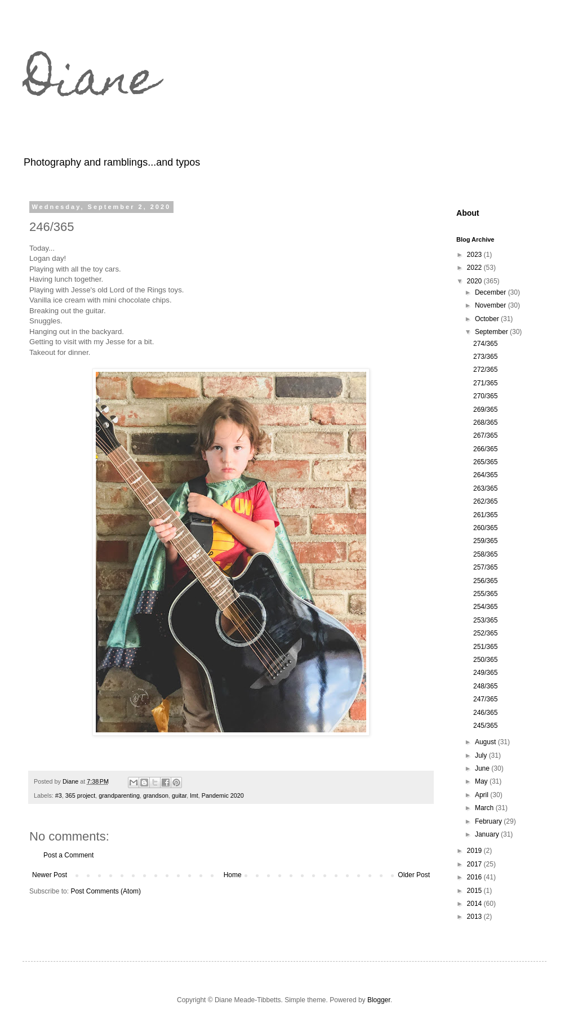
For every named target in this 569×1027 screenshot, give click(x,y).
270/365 (485, 396)
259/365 (485, 541)
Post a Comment (68, 855)
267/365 (485, 435)
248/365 (485, 686)
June (483, 768)
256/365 (485, 581)
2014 (475, 904)
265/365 (485, 462)
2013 (475, 917)
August (486, 742)
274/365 (485, 344)
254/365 (485, 607)
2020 (475, 281)
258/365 (485, 554)
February (489, 821)
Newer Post (49, 875)
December (491, 292)
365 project (80, 795)
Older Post (414, 875)
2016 (475, 877)
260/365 (485, 528)
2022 (475, 268)
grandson (155, 795)
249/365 (485, 673)
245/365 (485, 726)
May (482, 781)
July (482, 755)
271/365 (485, 383)
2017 (475, 864)
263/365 (485, 488)
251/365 (485, 647)
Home (233, 875)
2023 (475, 255)
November (491, 305)
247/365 (485, 699)
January (488, 834)
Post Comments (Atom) (105, 891)
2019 (475, 851)
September (492, 332)
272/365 (485, 370)
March (485, 808)
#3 (58, 795)
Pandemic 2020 (223, 795)
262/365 (485, 501)
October (488, 319)
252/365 (485, 633)
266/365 (485, 449)
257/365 (485, 567)
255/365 (485, 594)
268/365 (485, 422)
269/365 (485, 410)
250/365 (485, 660)
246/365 (485, 713)
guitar (179, 795)
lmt (194, 795)
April (482, 795)
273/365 (485, 357)
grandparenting (119, 795)
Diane (90, 83)
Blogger (378, 1000)
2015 (475, 891)
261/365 (485, 515)
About (467, 212)
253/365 (485, 620)
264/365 (485, 475)
